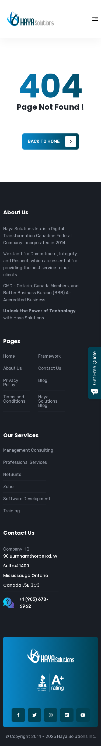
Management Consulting (28, 450)
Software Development (26, 498)
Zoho (8, 486)
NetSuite (12, 474)
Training (11, 510)
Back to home (44, 141)
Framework (49, 356)
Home (9, 356)
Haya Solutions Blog (47, 401)
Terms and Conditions (14, 399)
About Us (12, 368)
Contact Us (49, 368)
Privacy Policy (10, 382)
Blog (42, 380)
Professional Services (25, 462)
